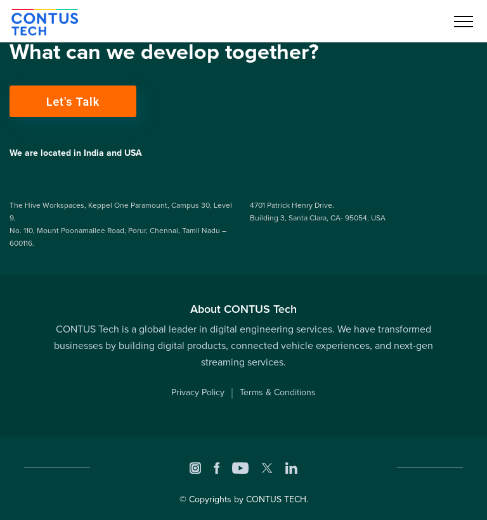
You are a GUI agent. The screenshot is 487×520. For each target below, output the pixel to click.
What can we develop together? (164, 52)
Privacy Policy (197, 392)
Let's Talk (73, 101)
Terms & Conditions (278, 392)
